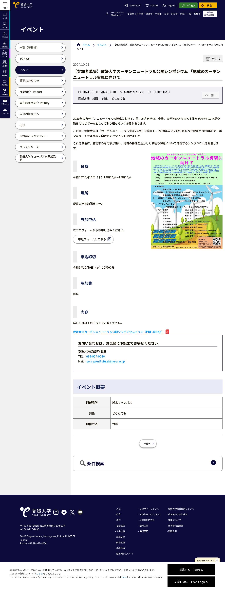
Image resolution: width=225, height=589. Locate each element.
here (124, 577)
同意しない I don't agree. (191, 582)
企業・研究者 (171, 14)
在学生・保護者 (144, 14)
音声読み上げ (133, 5)
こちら (39, 573)
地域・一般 (185, 14)
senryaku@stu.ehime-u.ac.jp (106, 361)
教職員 (197, 14)
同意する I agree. (191, 570)
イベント (101, 44)
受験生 (130, 14)
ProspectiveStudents (117, 13)
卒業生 (158, 14)
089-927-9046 (95, 356)
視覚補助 (152, 5)
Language (169, 5)
